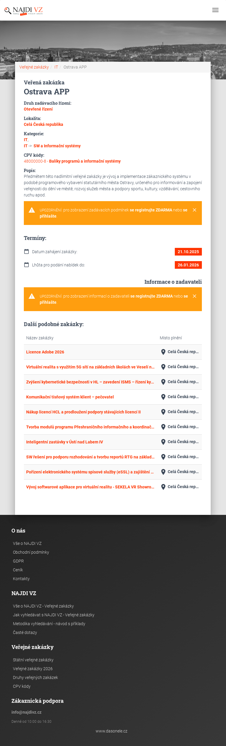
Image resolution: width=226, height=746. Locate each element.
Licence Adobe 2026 (45, 352)
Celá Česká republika (180, 352)
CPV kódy (22, 686)
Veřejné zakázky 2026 (33, 668)
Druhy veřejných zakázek (35, 677)
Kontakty (21, 578)
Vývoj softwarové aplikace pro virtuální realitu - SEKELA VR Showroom (90, 487)
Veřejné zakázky (34, 67)
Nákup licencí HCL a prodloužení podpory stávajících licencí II (83, 412)
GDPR (18, 561)
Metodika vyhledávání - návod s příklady (49, 623)
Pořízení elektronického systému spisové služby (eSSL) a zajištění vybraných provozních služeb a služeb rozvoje (90, 472)
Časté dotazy (25, 632)
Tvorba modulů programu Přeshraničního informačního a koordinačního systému (90, 427)
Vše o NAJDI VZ (27, 543)
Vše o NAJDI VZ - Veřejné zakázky (43, 606)
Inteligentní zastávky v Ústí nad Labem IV (64, 442)
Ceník (18, 570)
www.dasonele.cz (111, 731)
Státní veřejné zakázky (33, 659)
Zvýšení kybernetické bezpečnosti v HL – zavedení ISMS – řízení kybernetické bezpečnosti (90, 382)
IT (56, 67)
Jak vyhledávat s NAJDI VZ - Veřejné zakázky (53, 615)
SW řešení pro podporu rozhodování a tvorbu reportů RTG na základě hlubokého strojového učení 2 (90, 457)
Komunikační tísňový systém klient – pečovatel (70, 397)
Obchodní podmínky (31, 552)
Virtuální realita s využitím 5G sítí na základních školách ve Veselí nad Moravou (90, 367)
